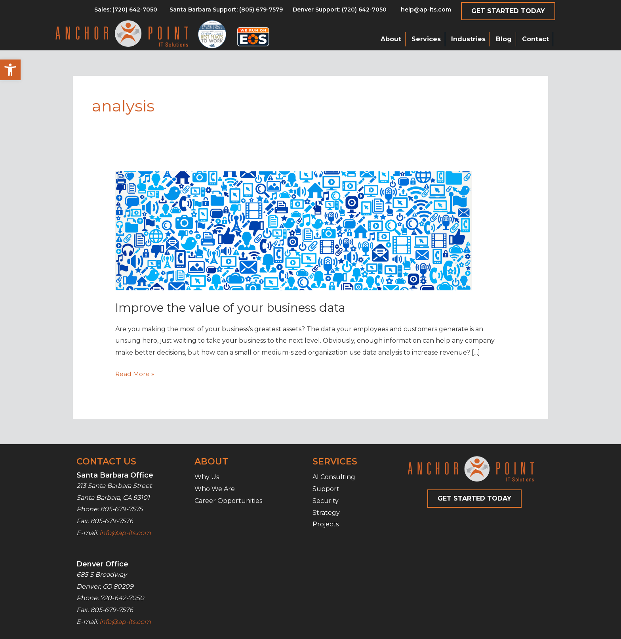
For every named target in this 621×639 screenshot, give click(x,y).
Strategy (326, 512)
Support (325, 489)
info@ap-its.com (125, 533)
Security (325, 501)
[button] (10, 69)
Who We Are (214, 489)
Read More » (135, 374)
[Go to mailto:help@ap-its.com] (421, 11)
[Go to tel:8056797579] (126, 11)
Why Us (206, 477)
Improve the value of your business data (232, 307)
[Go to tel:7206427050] (339, 11)
